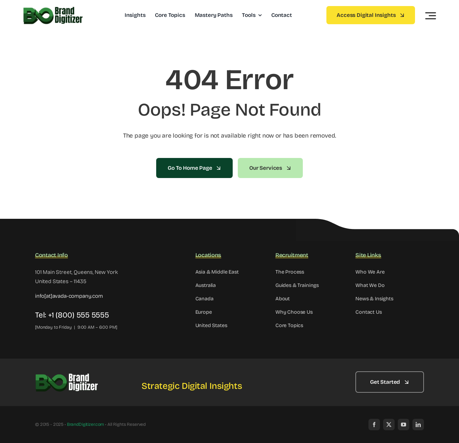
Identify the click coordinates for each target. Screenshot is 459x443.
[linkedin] (418, 424)
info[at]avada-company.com (69, 296)
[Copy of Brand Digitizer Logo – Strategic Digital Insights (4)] (53, 7)
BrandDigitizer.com (85, 424)
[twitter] (389, 424)
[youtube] (403, 424)
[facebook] (374, 424)
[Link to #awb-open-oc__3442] (430, 15)
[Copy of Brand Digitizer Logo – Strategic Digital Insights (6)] (67, 374)
